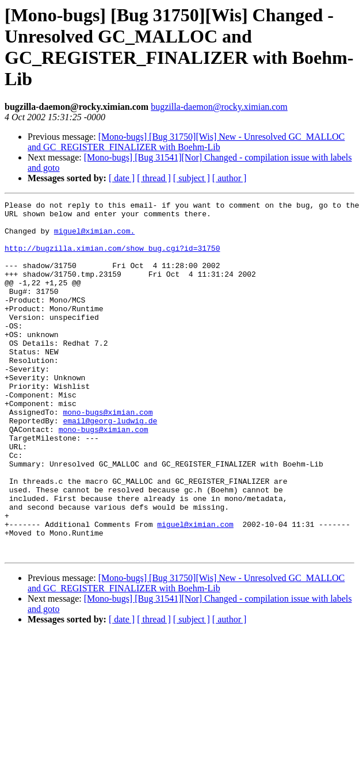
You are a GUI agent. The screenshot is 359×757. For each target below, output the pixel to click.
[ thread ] (154, 178)
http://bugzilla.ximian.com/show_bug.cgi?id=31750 (112, 258)
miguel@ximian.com (195, 589)
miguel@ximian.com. (94, 237)
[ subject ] (191, 178)
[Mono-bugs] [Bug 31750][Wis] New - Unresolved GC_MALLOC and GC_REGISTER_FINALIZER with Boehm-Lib (186, 142)
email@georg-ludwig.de (110, 465)
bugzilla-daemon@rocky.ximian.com (219, 107)
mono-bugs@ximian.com (107, 455)
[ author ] (229, 178)
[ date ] (122, 178)
